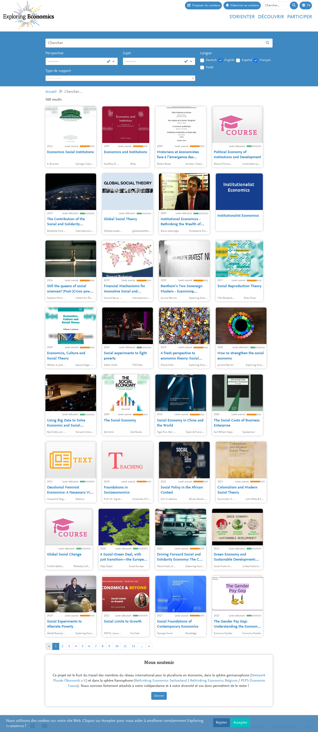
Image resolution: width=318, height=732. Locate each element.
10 (116, 646)
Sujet (127, 53)
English (229, 60)
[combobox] (120, 78)
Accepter (240, 723)
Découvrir (271, 17)
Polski (210, 67)
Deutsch (211, 60)
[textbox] (120, 78)
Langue (206, 53)
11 (125, 646)
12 (133, 646)
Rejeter (221, 723)
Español (247, 60)
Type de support (58, 71)
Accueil (51, 92)
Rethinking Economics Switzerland (161, 681)
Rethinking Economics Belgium (213, 681)
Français (265, 60)
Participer (299, 17)
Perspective (54, 53)
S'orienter (242, 17)
